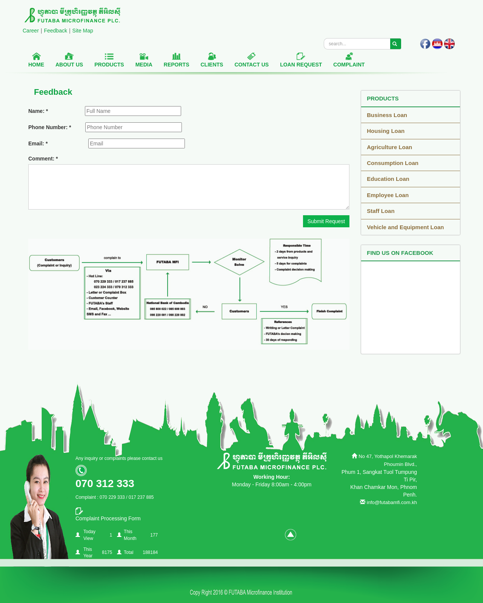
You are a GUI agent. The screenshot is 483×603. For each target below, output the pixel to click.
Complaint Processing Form (108, 518)
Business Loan (387, 115)
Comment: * (43, 159)
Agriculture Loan (389, 147)
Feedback (55, 31)
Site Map (82, 31)
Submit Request (326, 221)
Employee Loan (388, 195)
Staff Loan (380, 211)
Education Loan (388, 179)
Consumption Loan (392, 163)
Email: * (38, 143)
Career (31, 31)
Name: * (38, 111)
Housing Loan (386, 131)
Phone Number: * (49, 127)
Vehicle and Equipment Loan (405, 227)
